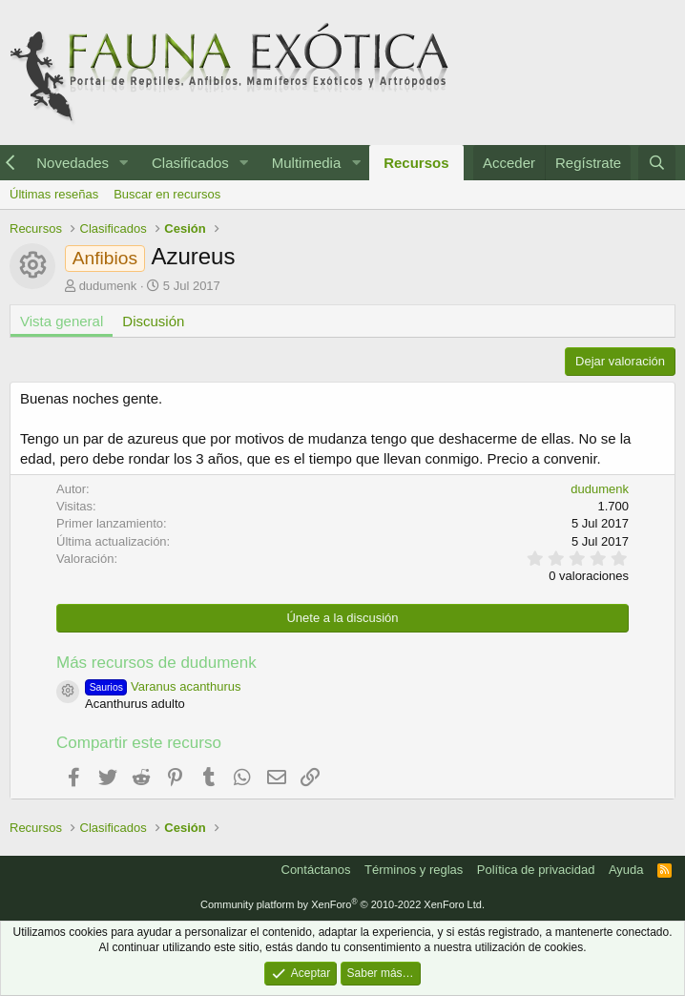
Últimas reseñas (54, 194)
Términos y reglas (413, 869)
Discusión (153, 321)
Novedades (72, 163)
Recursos (416, 163)
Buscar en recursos (167, 194)
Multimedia (307, 163)
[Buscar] (656, 162)
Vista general (61, 321)
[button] (124, 162)
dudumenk (108, 286)
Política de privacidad (536, 869)
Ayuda (626, 869)
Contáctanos (316, 869)
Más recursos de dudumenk (156, 663)
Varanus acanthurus (163, 686)
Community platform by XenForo (342, 904)
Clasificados (190, 163)
